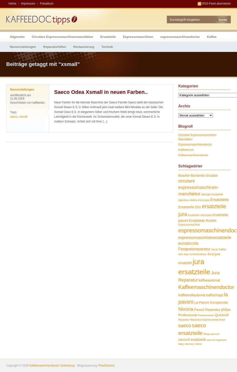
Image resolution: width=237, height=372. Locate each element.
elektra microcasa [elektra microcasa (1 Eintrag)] (200, 200)
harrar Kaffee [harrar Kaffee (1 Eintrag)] (218, 249)
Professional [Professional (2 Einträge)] (187, 315)
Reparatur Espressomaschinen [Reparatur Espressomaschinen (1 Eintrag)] (207, 319)
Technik (107, 47)
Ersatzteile (108, 37)
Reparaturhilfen (54, 47)
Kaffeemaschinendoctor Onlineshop (52, 365)
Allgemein (17, 37)
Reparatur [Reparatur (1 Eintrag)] (184, 319)
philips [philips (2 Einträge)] (226, 310)
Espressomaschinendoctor (195, 144)
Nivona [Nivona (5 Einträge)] (185, 309)
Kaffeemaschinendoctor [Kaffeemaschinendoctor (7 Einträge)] (206, 287)
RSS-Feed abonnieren (216, 3)
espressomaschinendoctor (180, 37)
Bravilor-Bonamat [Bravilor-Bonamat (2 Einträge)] (191, 175)
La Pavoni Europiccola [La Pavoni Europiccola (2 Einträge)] (211, 302)
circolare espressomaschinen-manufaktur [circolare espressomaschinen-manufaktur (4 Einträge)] (198, 187)
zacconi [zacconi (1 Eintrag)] (215, 333)
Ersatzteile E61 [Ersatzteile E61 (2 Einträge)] (189, 207)
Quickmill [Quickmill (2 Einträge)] (221, 315)
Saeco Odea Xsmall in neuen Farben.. (100, 92)
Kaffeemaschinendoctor (193, 155)
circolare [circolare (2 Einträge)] (211, 175)
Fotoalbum (46, 3)
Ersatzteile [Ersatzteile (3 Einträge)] (219, 199)
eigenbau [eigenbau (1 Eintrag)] (183, 200)
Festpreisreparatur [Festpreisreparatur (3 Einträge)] (194, 249)
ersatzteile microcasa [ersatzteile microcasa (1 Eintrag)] (200, 215)
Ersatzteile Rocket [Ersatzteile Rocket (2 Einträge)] (202, 220)
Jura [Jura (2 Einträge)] (210, 254)
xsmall (23, 116)
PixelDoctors (106, 365)
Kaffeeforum (186, 149)
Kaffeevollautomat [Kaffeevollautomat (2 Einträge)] (191, 295)
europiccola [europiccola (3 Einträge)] (188, 243)
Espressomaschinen (138, 37)
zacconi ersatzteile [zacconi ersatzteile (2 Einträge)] (192, 340)
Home (12, 3)
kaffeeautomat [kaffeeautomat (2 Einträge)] (209, 280)
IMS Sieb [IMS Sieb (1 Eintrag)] (183, 254)
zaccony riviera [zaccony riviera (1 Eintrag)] (192, 343)
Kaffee (211, 37)
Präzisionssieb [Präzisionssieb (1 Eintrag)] (206, 315)
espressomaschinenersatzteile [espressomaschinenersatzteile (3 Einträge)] (204, 237)
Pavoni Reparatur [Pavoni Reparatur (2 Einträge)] (207, 310)
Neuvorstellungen (23, 47)
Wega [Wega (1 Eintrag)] (206, 333)
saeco (14, 116)
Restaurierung (83, 47)
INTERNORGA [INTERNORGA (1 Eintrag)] (198, 254)
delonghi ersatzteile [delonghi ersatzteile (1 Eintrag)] (212, 194)
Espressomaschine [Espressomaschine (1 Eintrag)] (189, 224)
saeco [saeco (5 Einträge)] (184, 325)
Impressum (28, 3)
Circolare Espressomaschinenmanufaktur (62, 37)
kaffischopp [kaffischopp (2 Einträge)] (214, 295)
